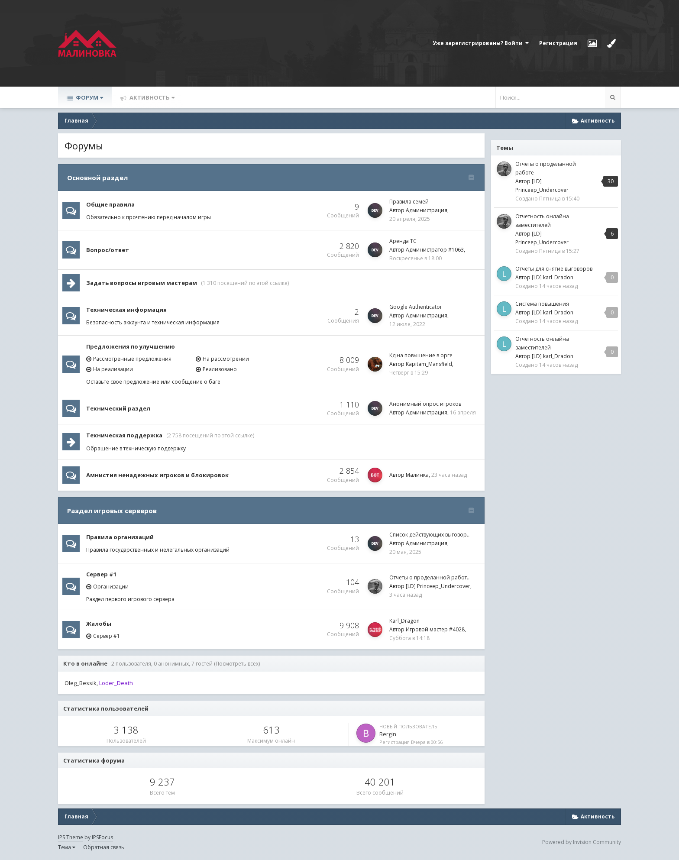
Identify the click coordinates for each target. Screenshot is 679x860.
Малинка (417, 474)
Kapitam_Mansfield (429, 364)
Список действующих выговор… (430, 534)
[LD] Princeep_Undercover (438, 586)
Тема (66, 847)
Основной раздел (97, 177)
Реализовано (220, 369)
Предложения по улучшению (130, 346)
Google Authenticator (415, 306)
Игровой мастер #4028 (435, 629)
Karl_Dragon (404, 620)
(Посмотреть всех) (237, 663)
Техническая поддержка (124, 435)
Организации (111, 586)
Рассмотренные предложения (132, 358)
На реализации (113, 369)
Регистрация (558, 43)
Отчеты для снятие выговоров (553, 268)
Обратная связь (103, 847)
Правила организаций (120, 537)
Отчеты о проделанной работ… (430, 577)
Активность (151, 97)
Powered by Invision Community (581, 842)
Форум (88, 97)
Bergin (387, 734)
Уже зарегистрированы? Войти (481, 43)
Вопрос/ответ (107, 250)
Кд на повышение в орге (421, 355)
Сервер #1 (101, 574)
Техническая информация (126, 310)
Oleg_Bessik (81, 683)
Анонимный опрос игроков (425, 403)
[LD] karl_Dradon (552, 277)
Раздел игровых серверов (112, 510)
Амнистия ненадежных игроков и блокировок (157, 475)
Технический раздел (118, 408)
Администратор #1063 (435, 249)
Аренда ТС (403, 241)
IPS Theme (70, 837)
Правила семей (409, 201)
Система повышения (542, 303)
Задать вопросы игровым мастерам (141, 283)
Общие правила (110, 204)
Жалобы (98, 623)
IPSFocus (102, 837)
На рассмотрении (226, 358)
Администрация (426, 210)
